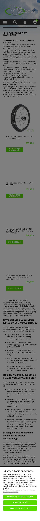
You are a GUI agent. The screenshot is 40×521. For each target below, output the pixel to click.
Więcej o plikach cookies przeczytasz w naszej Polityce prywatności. (19, 491)
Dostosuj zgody (20, 502)
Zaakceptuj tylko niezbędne (20, 497)
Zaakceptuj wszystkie (20, 508)
